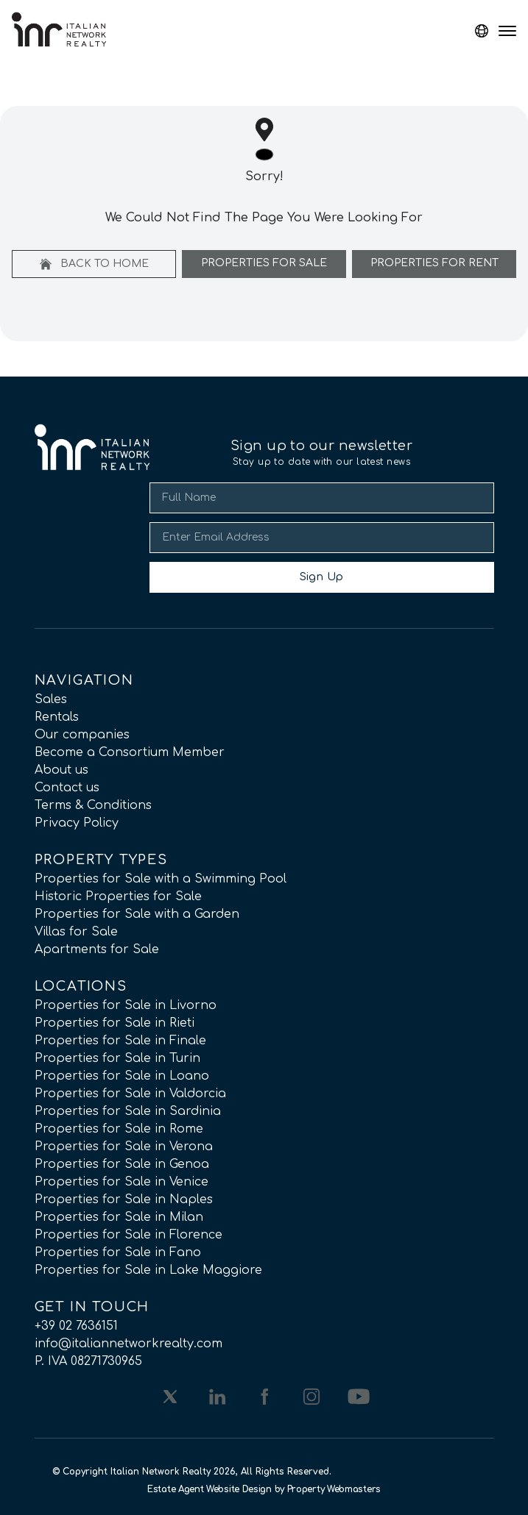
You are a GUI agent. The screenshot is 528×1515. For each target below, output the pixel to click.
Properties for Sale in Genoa (122, 1164)
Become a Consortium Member (130, 752)
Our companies (82, 734)
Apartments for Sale (97, 949)
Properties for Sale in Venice (121, 1181)
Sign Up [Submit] (321, 576)
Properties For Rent (434, 262)
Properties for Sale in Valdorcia (130, 1093)
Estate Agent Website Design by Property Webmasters (264, 1489)
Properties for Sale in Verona (124, 1146)
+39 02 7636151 (76, 1326)
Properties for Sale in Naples (124, 1199)
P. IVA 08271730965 (88, 1361)
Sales (51, 699)
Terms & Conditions (93, 805)
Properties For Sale (264, 262)
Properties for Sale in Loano (122, 1076)
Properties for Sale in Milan (119, 1217)
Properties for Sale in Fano (118, 1252)
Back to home (94, 264)
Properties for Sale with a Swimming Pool (160, 878)
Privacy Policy (77, 823)
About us (61, 770)
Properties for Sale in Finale (120, 1040)
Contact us (67, 787)
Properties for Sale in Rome (119, 1129)
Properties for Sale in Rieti (114, 1023)
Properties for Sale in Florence (128, 1234)
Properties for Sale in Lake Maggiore (148, 1270)
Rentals (57, 717)
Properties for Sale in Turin (117, 1058)
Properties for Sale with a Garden (137, 914)
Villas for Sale (76, 931)
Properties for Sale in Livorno (126, 1005)
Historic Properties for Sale (118, 896)
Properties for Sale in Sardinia (128, 1111)
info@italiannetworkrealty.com (128, 1343)
